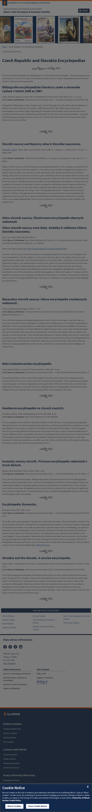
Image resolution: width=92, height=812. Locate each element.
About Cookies (14, 806)
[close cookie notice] (87, 786)
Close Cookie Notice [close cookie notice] (37, 806)
